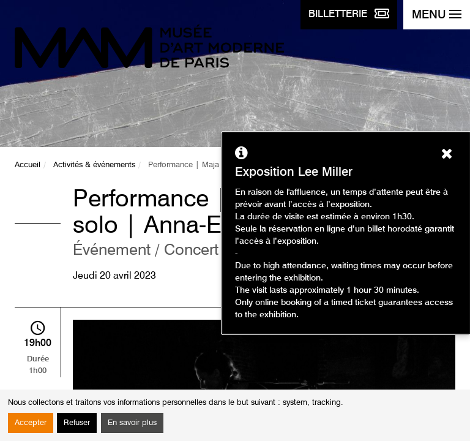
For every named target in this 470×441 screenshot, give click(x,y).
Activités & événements (94, 165)
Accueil (27, 165)
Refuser (77, 423)
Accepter (31, 423)
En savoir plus (132, 423)
